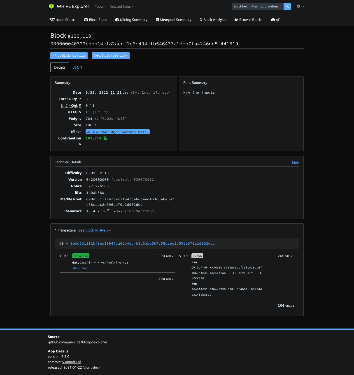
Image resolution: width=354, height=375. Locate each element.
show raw (79, 268)
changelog (91, 367)
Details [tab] (59, 67)
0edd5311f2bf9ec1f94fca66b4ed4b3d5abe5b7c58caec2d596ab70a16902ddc (142, 243)
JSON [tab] (77, 67)
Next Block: (111, 55)
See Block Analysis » (94, 230)
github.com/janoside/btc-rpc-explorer (77, 342)
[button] (100, 6)
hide (295, 163)
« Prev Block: (69, 55)
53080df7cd (71, 362)
